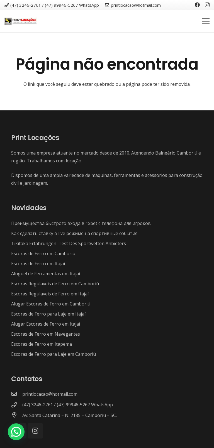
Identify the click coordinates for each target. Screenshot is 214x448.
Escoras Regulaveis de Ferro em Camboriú (55, 284)
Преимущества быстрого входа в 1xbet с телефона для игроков (81, 223)
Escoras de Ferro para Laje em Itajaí (48, 314)
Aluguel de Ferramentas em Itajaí (45, 274)
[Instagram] (207, 5)
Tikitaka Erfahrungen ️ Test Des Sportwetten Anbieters (68, 243)
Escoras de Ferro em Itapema (41, 344)
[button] (16, 431)
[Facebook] (197, 4)
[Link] (20, 21)
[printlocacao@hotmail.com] (16, 394)
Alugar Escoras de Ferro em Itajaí (45, 324)
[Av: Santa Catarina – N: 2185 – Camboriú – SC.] (16, 415)
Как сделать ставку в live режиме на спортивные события (74, 233)
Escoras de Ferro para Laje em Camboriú (53, 354)
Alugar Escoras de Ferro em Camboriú (50, 304)
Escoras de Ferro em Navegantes (45, 334)
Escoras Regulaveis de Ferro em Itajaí (50, 294)
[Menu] (205, 21)
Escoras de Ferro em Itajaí (38, 263)
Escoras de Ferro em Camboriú (43, 253)
